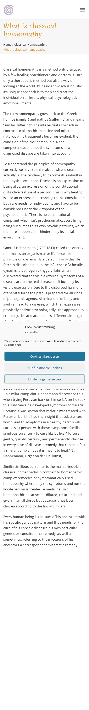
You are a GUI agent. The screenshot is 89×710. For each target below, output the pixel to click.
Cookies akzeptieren (44, 356)
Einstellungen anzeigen (44, 379)
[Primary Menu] (82, 10)
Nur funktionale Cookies (44, 368)
